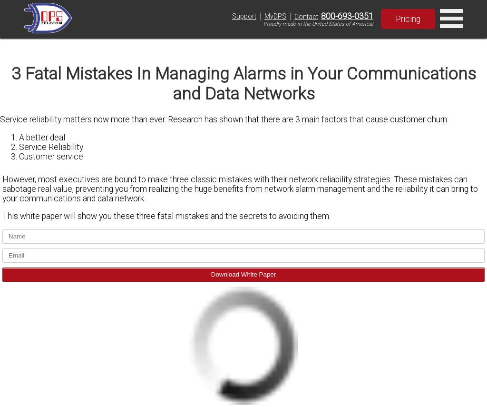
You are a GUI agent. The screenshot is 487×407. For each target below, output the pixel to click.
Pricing (408, 19)
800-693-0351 (347, 16)
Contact (306, 16)
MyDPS (275, 16)
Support (244, 16)
